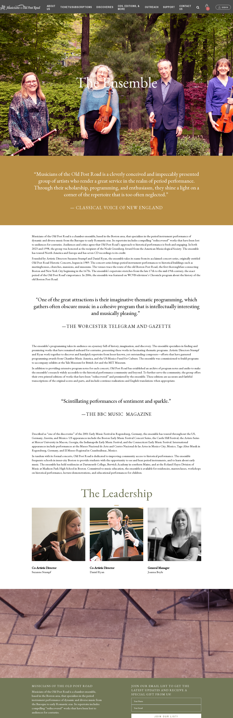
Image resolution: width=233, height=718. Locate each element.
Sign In (223, 7)
